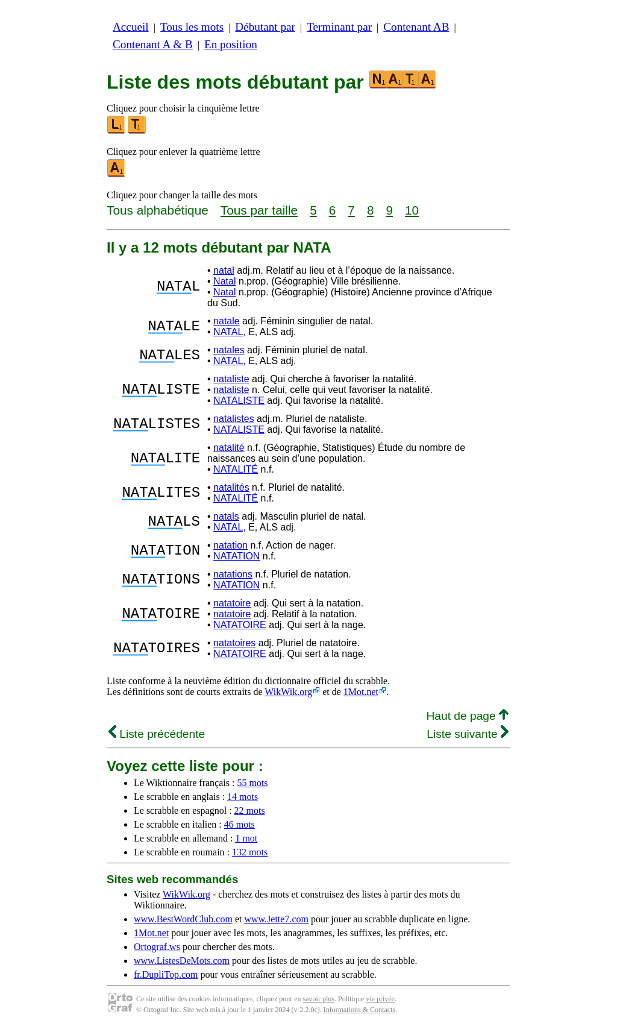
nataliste (231, 379)
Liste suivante (468, 734)
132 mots (250, 852)
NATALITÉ (235, 469)
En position (230, 44)
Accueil (131, 26)
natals (226, 516)
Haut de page (467, 716)
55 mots (252, 783)
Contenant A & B (153, 44)
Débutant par (265, 26)
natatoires (234, 643)
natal (223, 270)
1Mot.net (360, 692)
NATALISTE (239, 400)
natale (226, 321)
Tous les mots (192, 26)
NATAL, (229, 332)
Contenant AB (416, 26)
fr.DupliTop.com (166, 974)
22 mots (249, 810)
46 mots (239, 824)
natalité (229, 447)
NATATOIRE (239, 625)
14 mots (242, 796)
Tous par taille (259, 210)
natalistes (233, 419)
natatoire (232, 603)
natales (229, 350)
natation (230, 545)
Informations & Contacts (359, 1009)
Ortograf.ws (157, 947)
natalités (231, 487)
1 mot (246, 838)
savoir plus (318, 999)
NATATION (236, 556)
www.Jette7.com (276, 919)
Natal (224, 281)
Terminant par (339, 26)
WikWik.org (288, 692)
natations (232, 574)
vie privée (380, 999)
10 (412, 210)
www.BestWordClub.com (183, 919)
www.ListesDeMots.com (182, 960)
